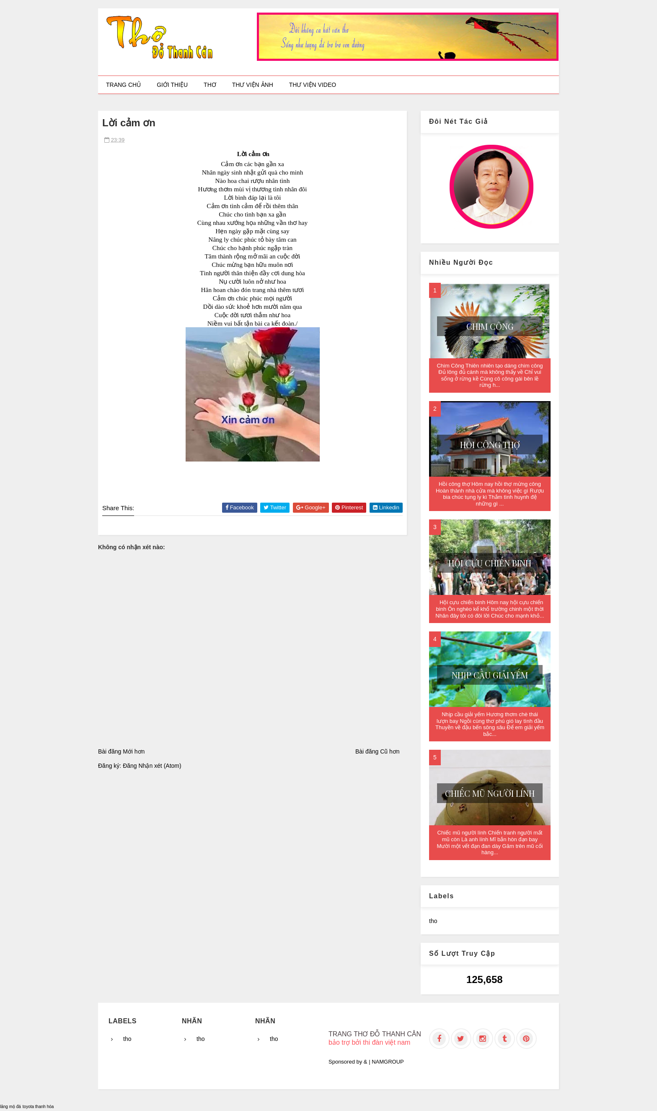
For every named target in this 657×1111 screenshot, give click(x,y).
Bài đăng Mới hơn (121, 751)
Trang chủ (123, 84)
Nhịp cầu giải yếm (490, 675)
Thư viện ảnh (252, 84)
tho (433, 921)
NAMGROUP (388, 1062)
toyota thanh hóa (38, 1106)
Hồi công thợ (490, 444)
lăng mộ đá (10, 1106)
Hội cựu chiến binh (489, 563)
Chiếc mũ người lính (490, 793)
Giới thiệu (172, 84)
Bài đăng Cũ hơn (377, 751)
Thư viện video (312, 84)
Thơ (210, 84)
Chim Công (490, 326)
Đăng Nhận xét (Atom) (152, 765)
